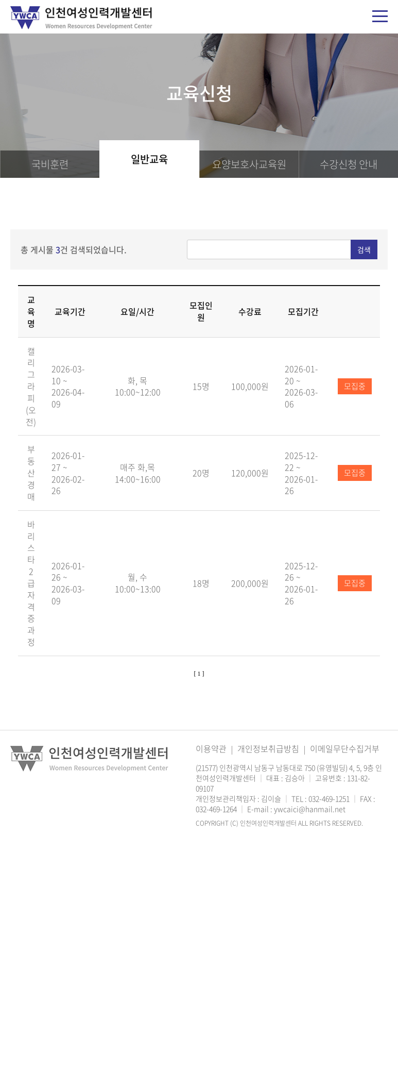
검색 (364, 249)
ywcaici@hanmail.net (309, 809)
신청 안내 (348, 164)
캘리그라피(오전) (31, 386)
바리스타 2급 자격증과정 (31, 583)
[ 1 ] (199, 673)
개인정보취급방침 (268, 748)
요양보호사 (249, 164)
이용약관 (211, 748)
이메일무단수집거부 (344, 748)
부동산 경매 (31, 472)
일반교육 (149, 159)
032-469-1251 (329, 798)
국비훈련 (49, 164)
